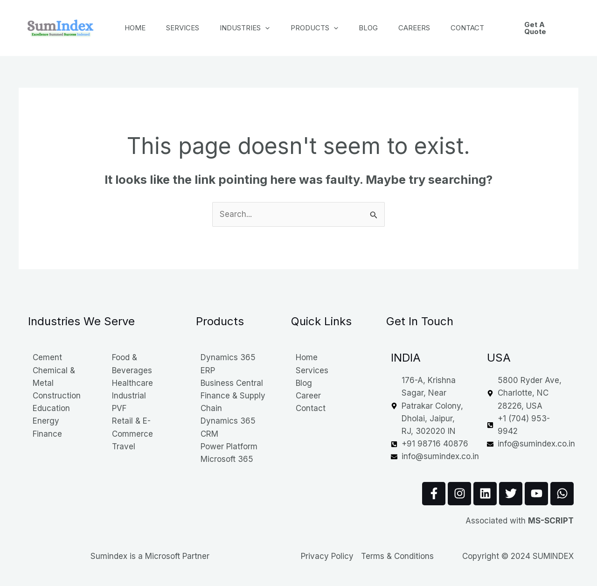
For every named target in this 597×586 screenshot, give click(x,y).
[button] (551, 28)
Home (136, 27)
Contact (485, 27)
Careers (429, 27)
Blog (380, 27)
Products (323, 28)
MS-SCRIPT (551, 520)
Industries (252, 28)
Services (186, 27)
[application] (272, 28)
